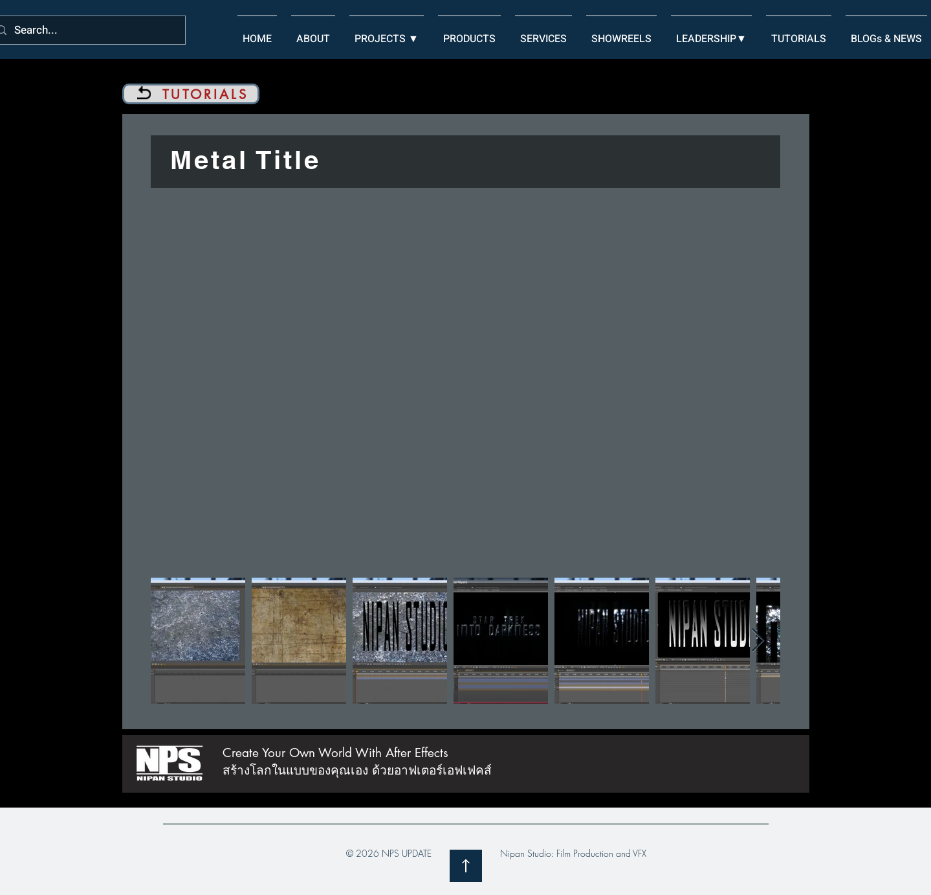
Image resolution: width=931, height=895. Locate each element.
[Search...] (86, 30)
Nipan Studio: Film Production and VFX (573, 853)
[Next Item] (757, 640)
